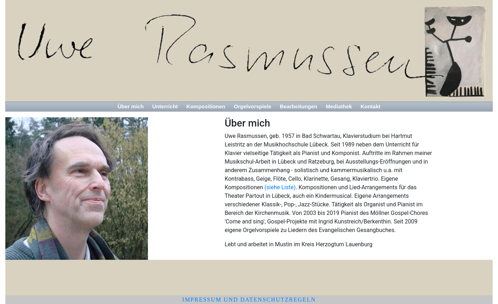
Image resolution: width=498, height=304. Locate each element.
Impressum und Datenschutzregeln (249, 300)
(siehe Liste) (279, 187)
